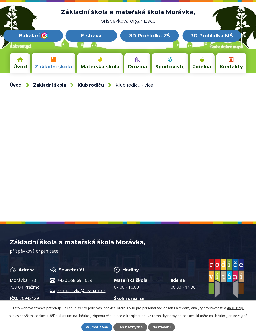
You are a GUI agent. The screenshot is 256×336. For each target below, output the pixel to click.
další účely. (235, 308)
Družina (137, 67)
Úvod (20, 67)
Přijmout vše (97, 327)
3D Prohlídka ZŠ (149, 35)
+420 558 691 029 (74, 280)
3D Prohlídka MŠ (212, 35)
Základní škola (53, 67)
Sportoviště (170, 67)
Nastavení (161, 327)
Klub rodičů (91, 85)
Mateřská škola (100, 67)
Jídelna (202, 67)
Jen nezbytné (130, 327)
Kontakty (231, 67)
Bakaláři (33, 35)
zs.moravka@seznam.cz (81, 290)
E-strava (91, 35)
